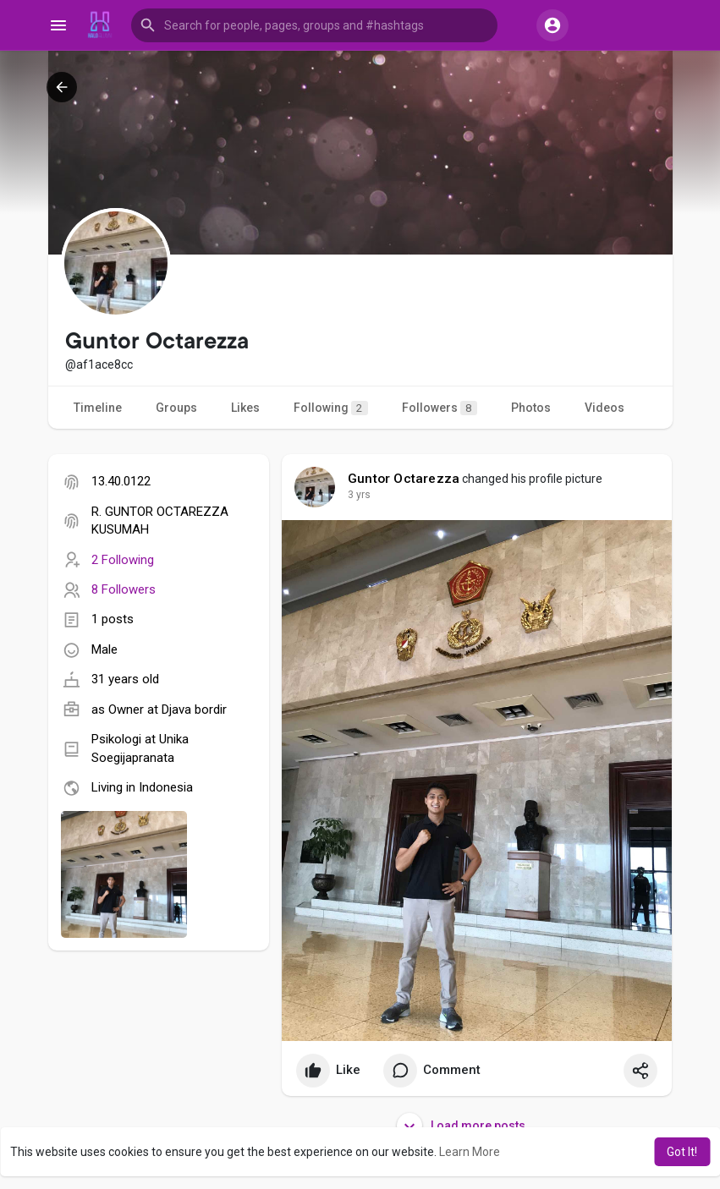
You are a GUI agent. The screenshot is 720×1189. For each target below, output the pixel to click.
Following (331, 408)
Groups (176, 407)
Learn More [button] (469, 1152)
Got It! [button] (682, 1152)
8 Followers (123, 589)
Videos (604, 407)
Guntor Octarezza (403, 478)
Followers (439, 408)
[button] (314, 25)
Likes (245, 407)
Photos (531, 407)
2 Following (122, 559)
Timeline (98, 407)
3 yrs (359, 495)
